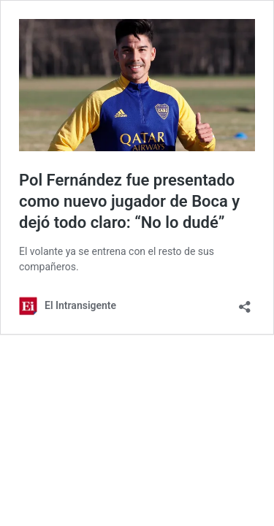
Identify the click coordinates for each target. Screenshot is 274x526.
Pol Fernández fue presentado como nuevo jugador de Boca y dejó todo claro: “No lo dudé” (129, 201)
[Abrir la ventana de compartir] (245, 302)
